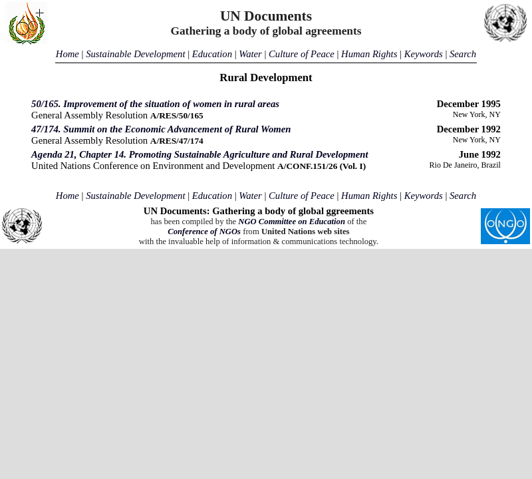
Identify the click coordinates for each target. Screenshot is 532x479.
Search (463, 54)
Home (67, 54)
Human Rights (369, 54)
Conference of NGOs (204, 231)
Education (212, 54)
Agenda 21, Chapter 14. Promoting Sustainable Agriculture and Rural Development (199, 154)
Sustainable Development (135, 54)
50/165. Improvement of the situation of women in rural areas (155, 103)
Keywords (423, 54)
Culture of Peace (301, 54)
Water (250, 54)
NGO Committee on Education (291, 221)
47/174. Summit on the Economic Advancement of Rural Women (161, 129)
